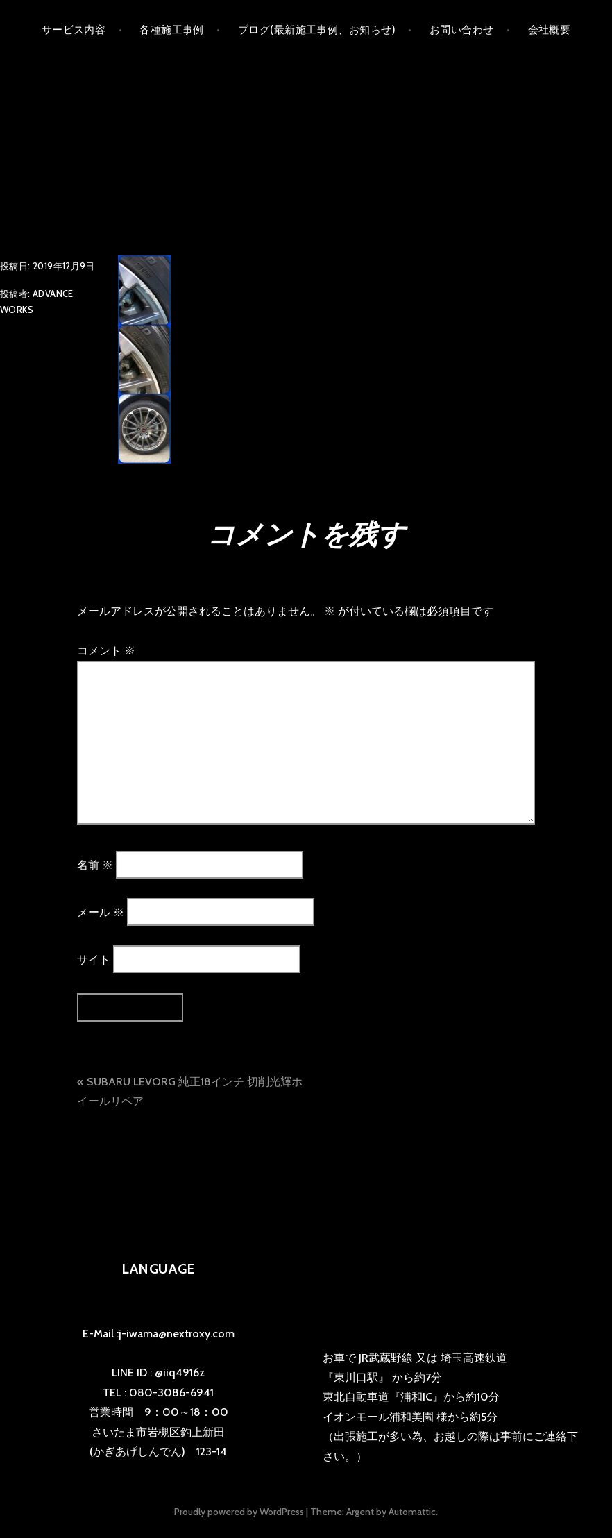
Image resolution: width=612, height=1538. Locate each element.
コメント (106, 650)
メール (100, 912)
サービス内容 (74, 30)
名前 (95, 864)
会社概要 (549, 30)
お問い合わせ (462, 30)
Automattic (412, 1511)
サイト (93, 959)
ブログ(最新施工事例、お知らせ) (317, 30)
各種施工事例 (171, 30)
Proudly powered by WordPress (239, 1511)
